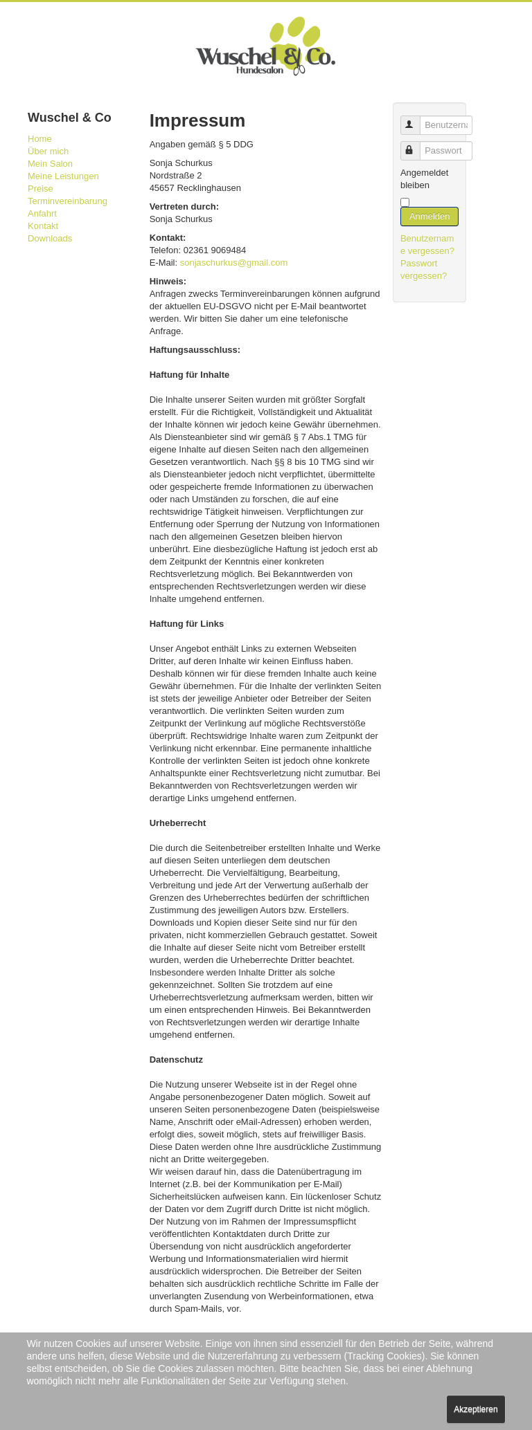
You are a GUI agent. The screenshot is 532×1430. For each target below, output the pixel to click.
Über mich (48, 151)
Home (40, 139)
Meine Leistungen (63, 176)
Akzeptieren (475, 1409)
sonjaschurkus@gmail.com (234, 262)
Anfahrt (42, 213)
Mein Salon (50, 163)
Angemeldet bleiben (424, 178)
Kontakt (43, 226)
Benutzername (416, 119)
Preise (40, 188)
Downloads (50, 238)
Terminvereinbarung (67, 201)
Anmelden (429, 216)
